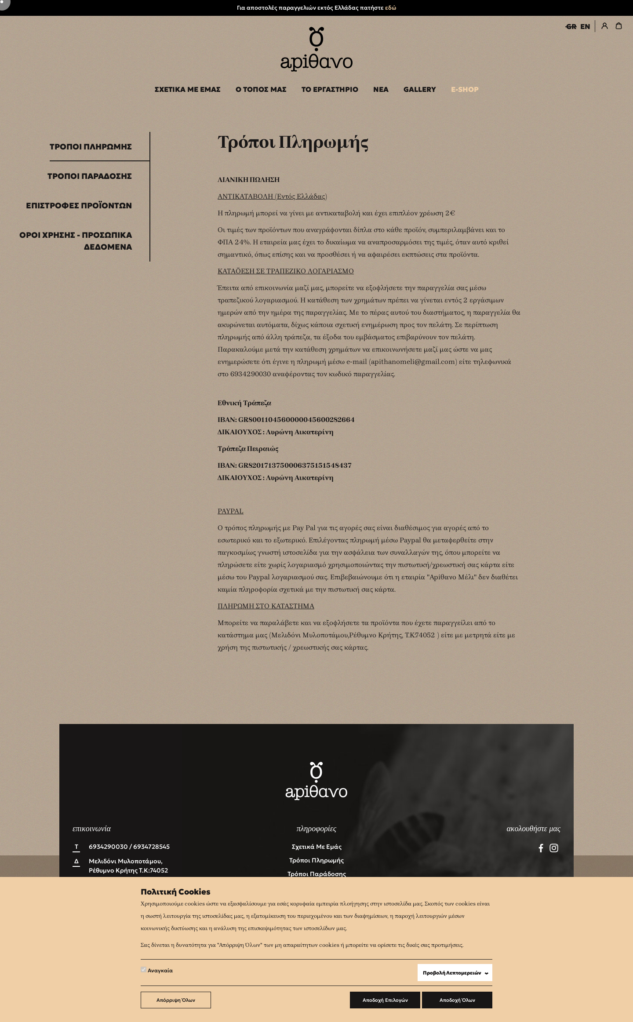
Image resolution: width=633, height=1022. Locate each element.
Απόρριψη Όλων (175, 1000)
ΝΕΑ (381, 89)
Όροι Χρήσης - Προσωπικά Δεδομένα (75, 241)
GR (571, 26)
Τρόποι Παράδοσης (89, 176)
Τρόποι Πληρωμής (91, 147)
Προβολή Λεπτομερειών (457, 973)
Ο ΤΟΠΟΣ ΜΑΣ (261, 89)
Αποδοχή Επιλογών (385, 1000)
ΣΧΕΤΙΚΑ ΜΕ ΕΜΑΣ (188, 89)
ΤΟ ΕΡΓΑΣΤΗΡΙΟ (330, 89)
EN (585, 26)
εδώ (391, 7)
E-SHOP (465, 89)
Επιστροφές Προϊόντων (79, 205)
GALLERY (420, 89)
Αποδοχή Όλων (457, 1000)
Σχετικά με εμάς (317, 847)
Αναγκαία (157, 970)
